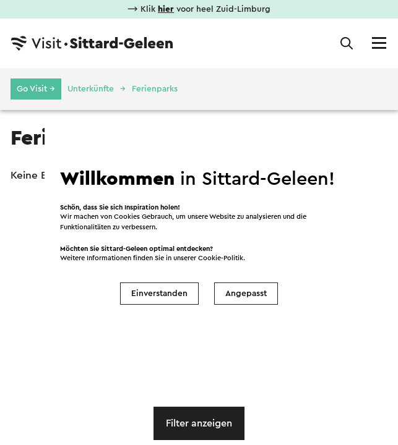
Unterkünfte (90, 89)
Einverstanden (159, 293)
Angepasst (246, 293)
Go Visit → (36, 89)
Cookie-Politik (220, 258)
